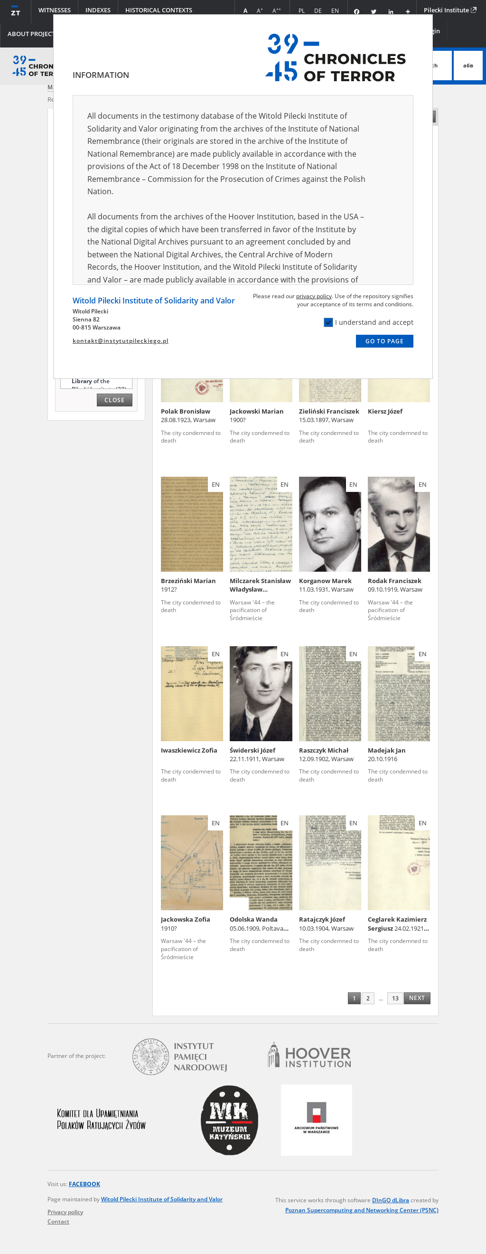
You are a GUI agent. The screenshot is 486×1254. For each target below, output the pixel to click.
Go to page (384, 341)
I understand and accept (368, 322)
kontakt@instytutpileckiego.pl (120, 341)
